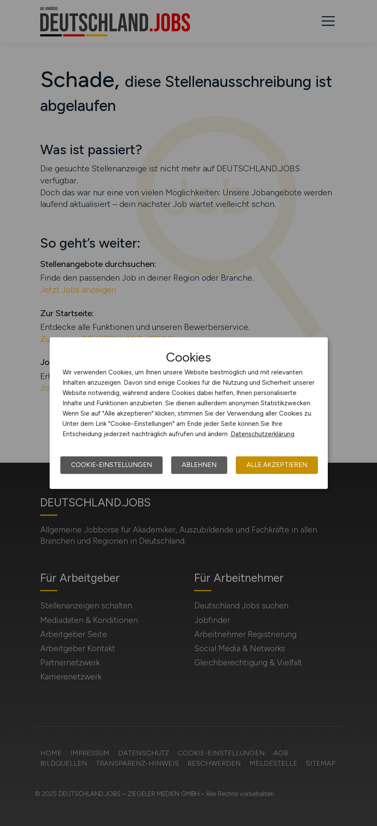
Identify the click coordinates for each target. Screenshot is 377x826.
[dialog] (189, 413)
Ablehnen (199, 465)
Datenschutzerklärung (262, 434)
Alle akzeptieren (276, 465)
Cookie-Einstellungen (111, 465)
